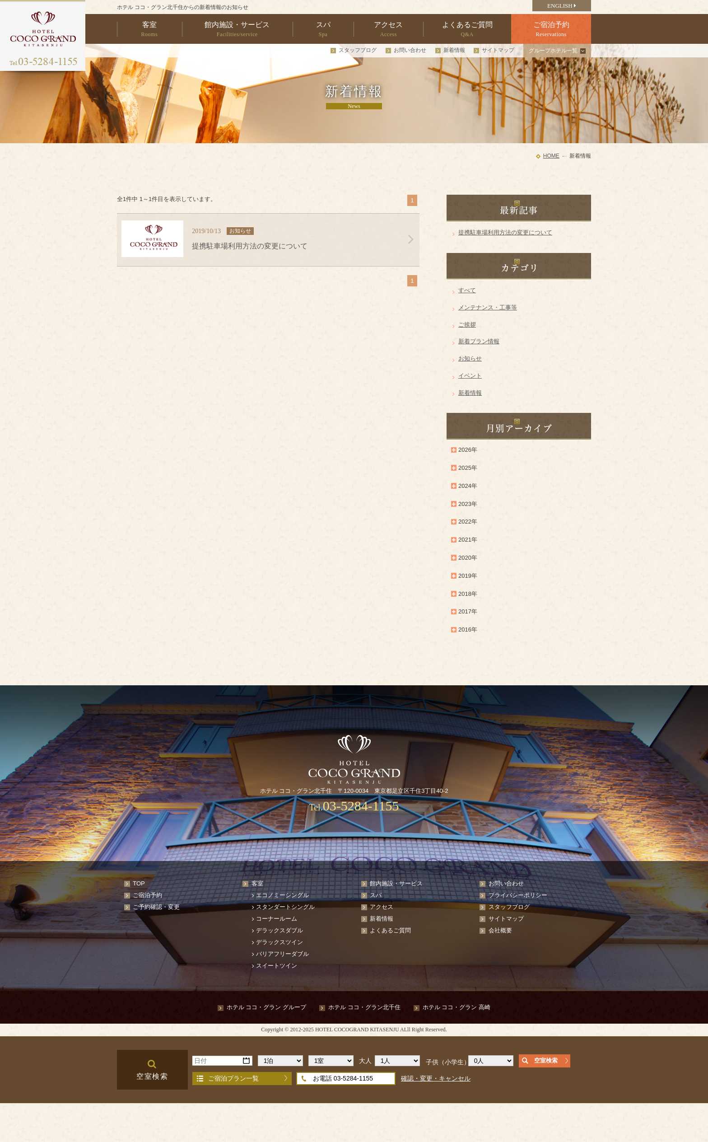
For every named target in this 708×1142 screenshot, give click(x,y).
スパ (376, 895)
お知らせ (470, 358)
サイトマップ (498, 50)
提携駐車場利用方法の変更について (505, 232)
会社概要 (500, 930)
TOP (139, 883)
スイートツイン (276, 965)
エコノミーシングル (282, 895)
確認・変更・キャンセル (435, 1078)
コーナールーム (276, 918)
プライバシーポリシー (518, 895)
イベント (470, 375)
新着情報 (454, 50)
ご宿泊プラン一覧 (233, 1078)
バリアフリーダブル (282, 953)
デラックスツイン (279, 942)
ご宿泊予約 (147, 895)
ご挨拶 (467, 324)
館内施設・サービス (396, 883)
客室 (257, 883)
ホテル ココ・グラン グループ (266, 1007)
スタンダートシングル (285, 906)
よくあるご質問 (390, 930)
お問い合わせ (410, 50)
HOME (551, 156)
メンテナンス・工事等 (487, 307)
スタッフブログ (358, 50)
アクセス (381, 906)
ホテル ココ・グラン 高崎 (456, 1007)
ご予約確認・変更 (156, 906)
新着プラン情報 (478, 341)
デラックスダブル (279, 930)
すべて (467, 290)
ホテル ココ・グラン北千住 (364, 1007)
